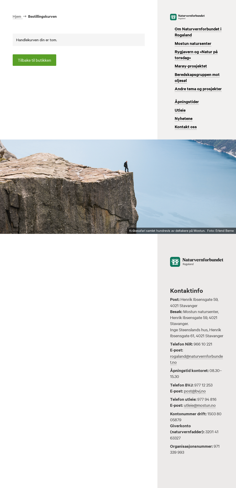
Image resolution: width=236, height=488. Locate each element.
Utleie (180, 110)
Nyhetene (183, 118)
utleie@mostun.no (200, 405)
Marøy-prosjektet (191, 66)
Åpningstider (187, 101)
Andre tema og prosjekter (198, 88)
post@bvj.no (195, 390)
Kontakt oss (186, 126)
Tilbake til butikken (34, 60)
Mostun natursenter (193, 43)
